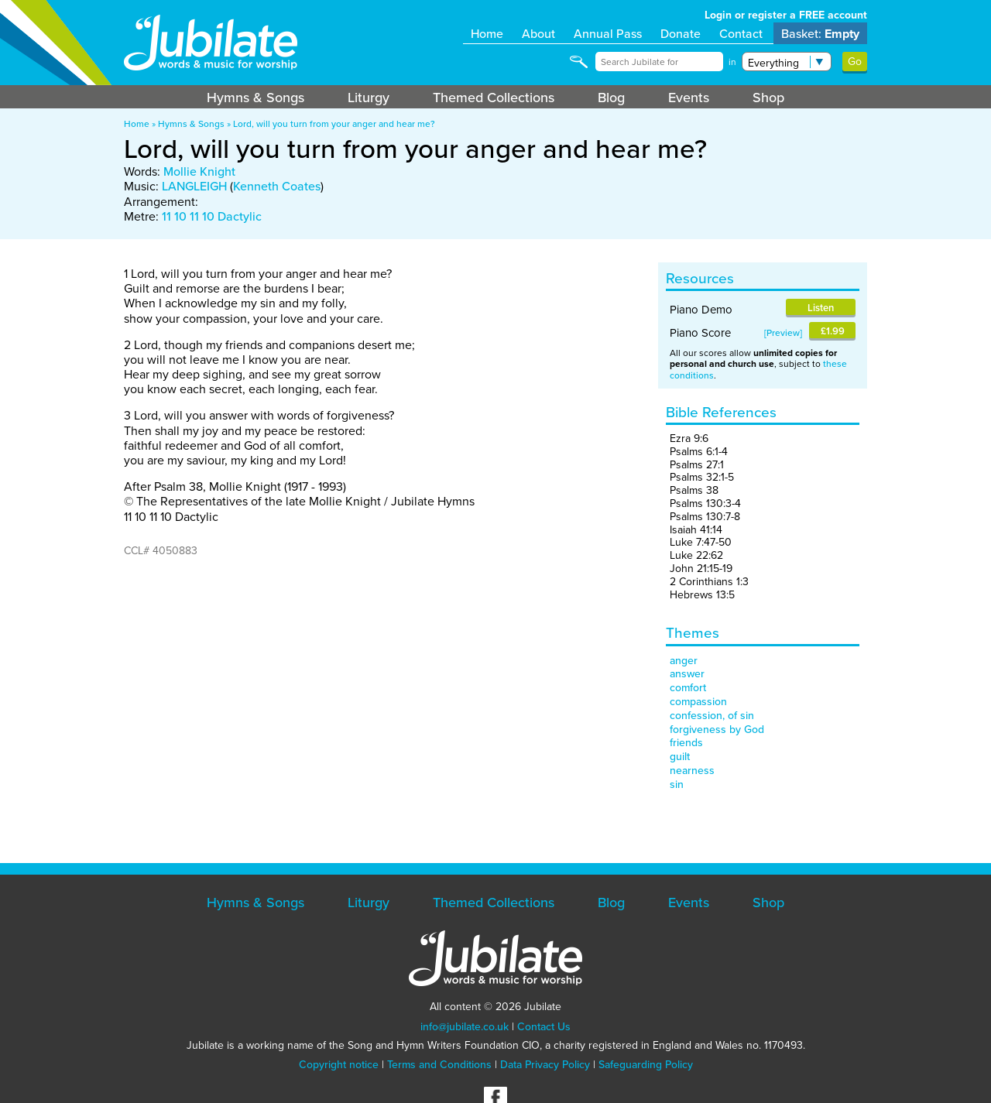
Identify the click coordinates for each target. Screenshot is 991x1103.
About (538, 33)
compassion (698, 701)
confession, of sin (712, 715)
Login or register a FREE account (786, 15)
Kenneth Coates (277, 185)
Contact (741, 33)
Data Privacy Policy (545, 1064)
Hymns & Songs (255, 97)
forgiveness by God (717, 729)
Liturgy (368, 97)
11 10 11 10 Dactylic (212, 215)
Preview (783, 332)
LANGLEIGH (194, 185)
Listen (821, 307)
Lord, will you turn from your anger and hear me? (334, 123)
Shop (768, 97)
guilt (680, 756)
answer (687, 673)
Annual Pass (608, 33)
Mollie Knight (199, 171)
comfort (688, 687)
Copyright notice (339, 1064)
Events (688, 97)
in (732, 62)
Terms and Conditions (439, 1064)
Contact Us (544, 1026)
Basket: (820, 34)
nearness (692, 770)
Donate (680, 33)
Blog (611, 97)
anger (684, 660)
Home (487, 33)
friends (686, 742)
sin (677, 784)
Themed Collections (493, 97)
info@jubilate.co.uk (464, 1026)
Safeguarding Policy (645, 1064)
